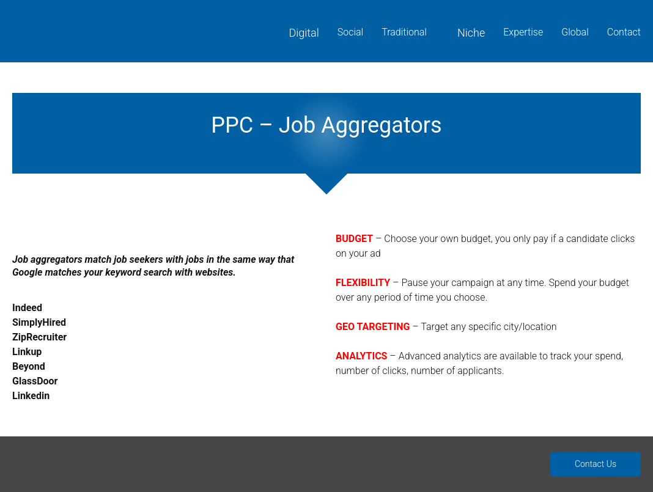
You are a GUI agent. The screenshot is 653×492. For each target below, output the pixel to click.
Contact (624, 32)
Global (575, 32)
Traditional (404, 32)
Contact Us (595, 464)
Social (350, 32)
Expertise (523, 32)
